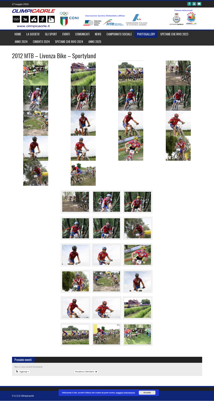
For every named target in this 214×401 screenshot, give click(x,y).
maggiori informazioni (125, 393)
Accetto (147, 392)
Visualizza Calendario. (86, 371)
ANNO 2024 (21, 41)
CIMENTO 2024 (41, 41)
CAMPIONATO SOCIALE (119, 34)
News (98, 34)
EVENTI (66, 34)
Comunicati (82, 34)
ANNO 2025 (94, 41)
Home (18, 34)
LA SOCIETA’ (33, 34)
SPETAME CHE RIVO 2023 (174, 34)
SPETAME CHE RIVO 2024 (69, 41)
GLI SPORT (51, 34)
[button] (22, 371)
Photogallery (146, 34)
